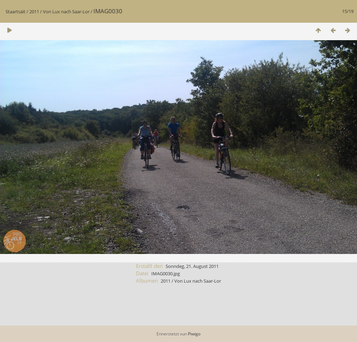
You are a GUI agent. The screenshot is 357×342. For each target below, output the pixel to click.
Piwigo (194, 334)
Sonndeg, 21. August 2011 (192, 266)
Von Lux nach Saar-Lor (66, 11)
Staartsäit (15, 11)
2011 (34, 11)
